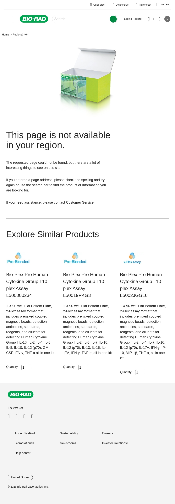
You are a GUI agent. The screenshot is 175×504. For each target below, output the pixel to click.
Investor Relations (114, 443)
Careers (107, 433)
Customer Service (80, 202)
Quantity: (12, 366)
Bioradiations (24, 443)
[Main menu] (9, 18)
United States (20, 477)
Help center (22, 453)
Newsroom (67, 443)
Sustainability (69, 433)
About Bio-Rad (25, 433)
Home (5, 34)
